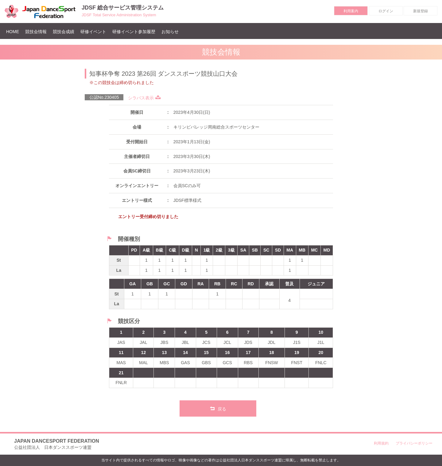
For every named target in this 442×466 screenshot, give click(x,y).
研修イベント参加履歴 (133, 31)
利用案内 (350, 11)
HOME (14, 31)
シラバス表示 (144, 97)
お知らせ (170, 31)
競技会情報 (36, 31)
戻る (218, 408)
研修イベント (93, 31)
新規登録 (420, 11)
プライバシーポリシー (414, 443)
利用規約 (381, 443)
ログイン (385, 11)
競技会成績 (63, 31)
